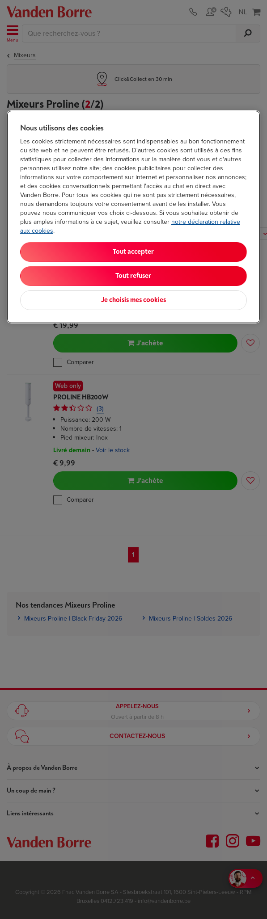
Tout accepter (133, 252)
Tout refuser (133, 276)
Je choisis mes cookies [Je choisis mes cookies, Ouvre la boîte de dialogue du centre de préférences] (133, 300)
